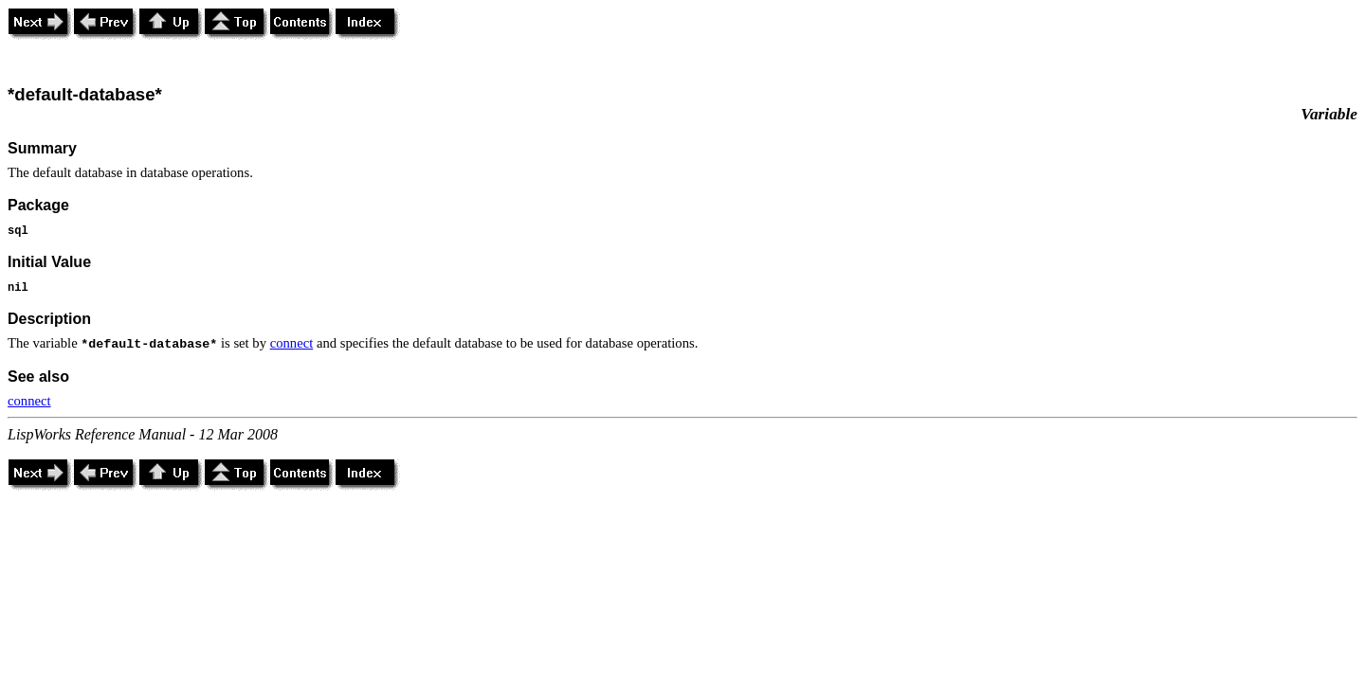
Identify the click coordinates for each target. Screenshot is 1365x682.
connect (292, 342)
